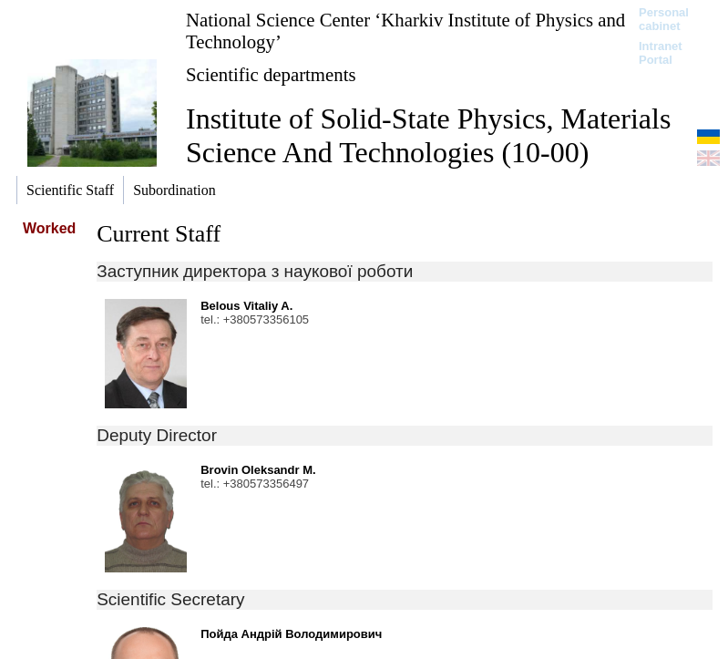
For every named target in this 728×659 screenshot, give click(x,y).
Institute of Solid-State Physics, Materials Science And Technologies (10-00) (428, 135)
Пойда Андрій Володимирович (291, 634)
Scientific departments (271, 74)
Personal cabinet (664, 19)
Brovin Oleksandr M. (257, 470)
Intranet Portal (660, 53)
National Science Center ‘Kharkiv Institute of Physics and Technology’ (405, 30)
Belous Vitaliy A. (246, 306)
